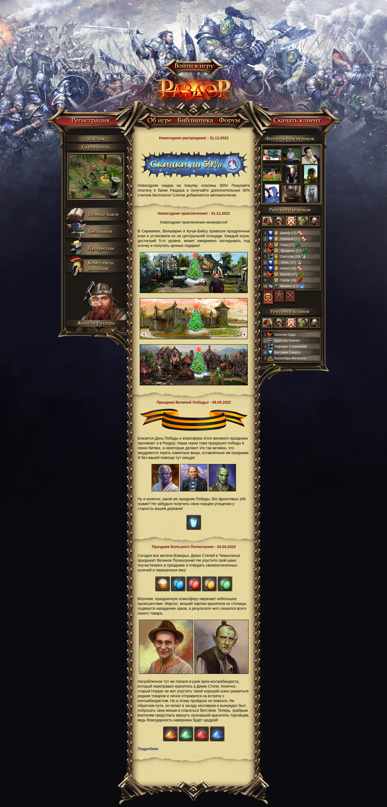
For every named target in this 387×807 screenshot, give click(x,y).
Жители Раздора (96, 324)
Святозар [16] (290, 256)
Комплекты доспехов (101, 266)
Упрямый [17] (290, 239)
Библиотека (195, 121)
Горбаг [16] (288, 280)
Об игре (160, 121)
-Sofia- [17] (288, 262)
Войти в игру (193, 67)
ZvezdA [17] (288, 274)
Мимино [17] (289, 286)
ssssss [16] (288, 268)
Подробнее (148, 749)
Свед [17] (287, 245)
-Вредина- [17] (290, 251)
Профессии (101, 249)
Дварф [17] (288, 233)
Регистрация (91, 121)
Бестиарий (100, 231)
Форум (229, 121)
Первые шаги (103, 214)
